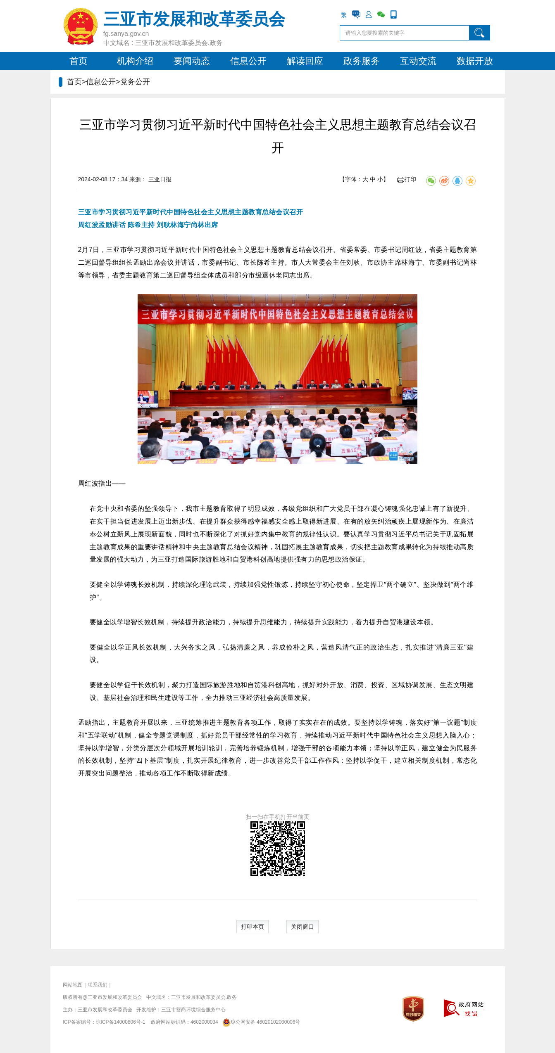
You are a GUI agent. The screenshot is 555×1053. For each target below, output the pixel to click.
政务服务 (361, 61)
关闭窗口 (302, 926)
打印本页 (252, 926)
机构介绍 (135, 61)
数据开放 (475, 61)
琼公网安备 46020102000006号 (259, 1022)
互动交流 (418, 61)
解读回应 (305, 61)
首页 (78, 61)
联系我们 (97, 985)
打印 (406, 179)
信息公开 (248, 61)
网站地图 (73, 985)
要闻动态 (192, 61)
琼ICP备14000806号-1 (120, 1022)
